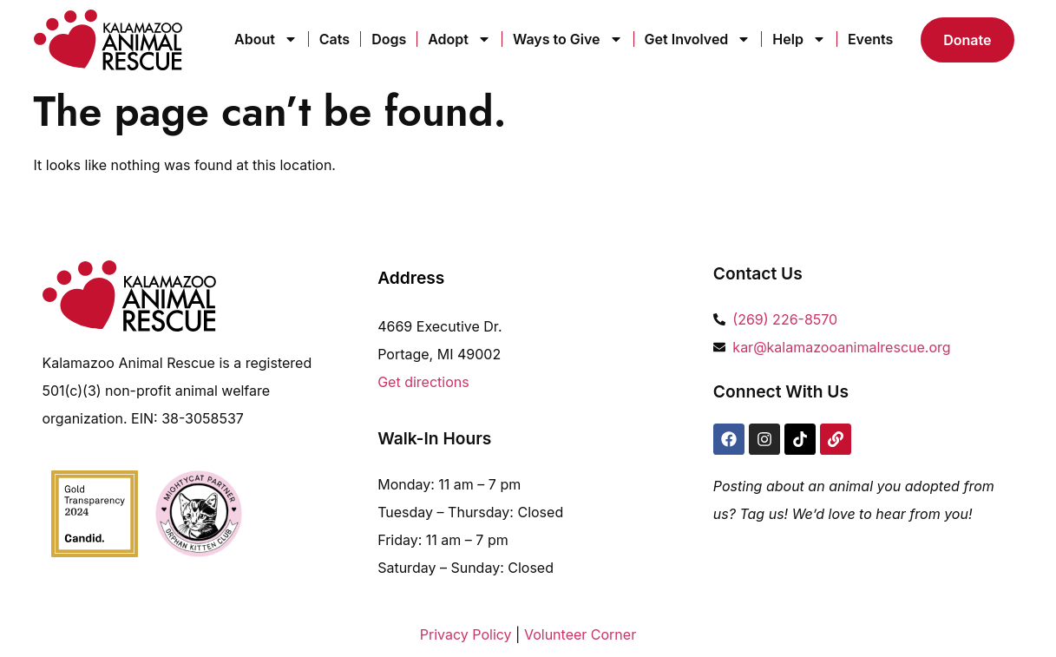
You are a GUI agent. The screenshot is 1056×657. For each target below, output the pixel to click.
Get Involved (698, 39)
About (266, 39)
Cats (334, 39)
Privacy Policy (466, 634)
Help (799, 39)
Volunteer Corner (580, 634)
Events (870, 39)
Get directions (423, 382)
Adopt (459, 39)
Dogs (388, 39)
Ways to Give (568, 39)
